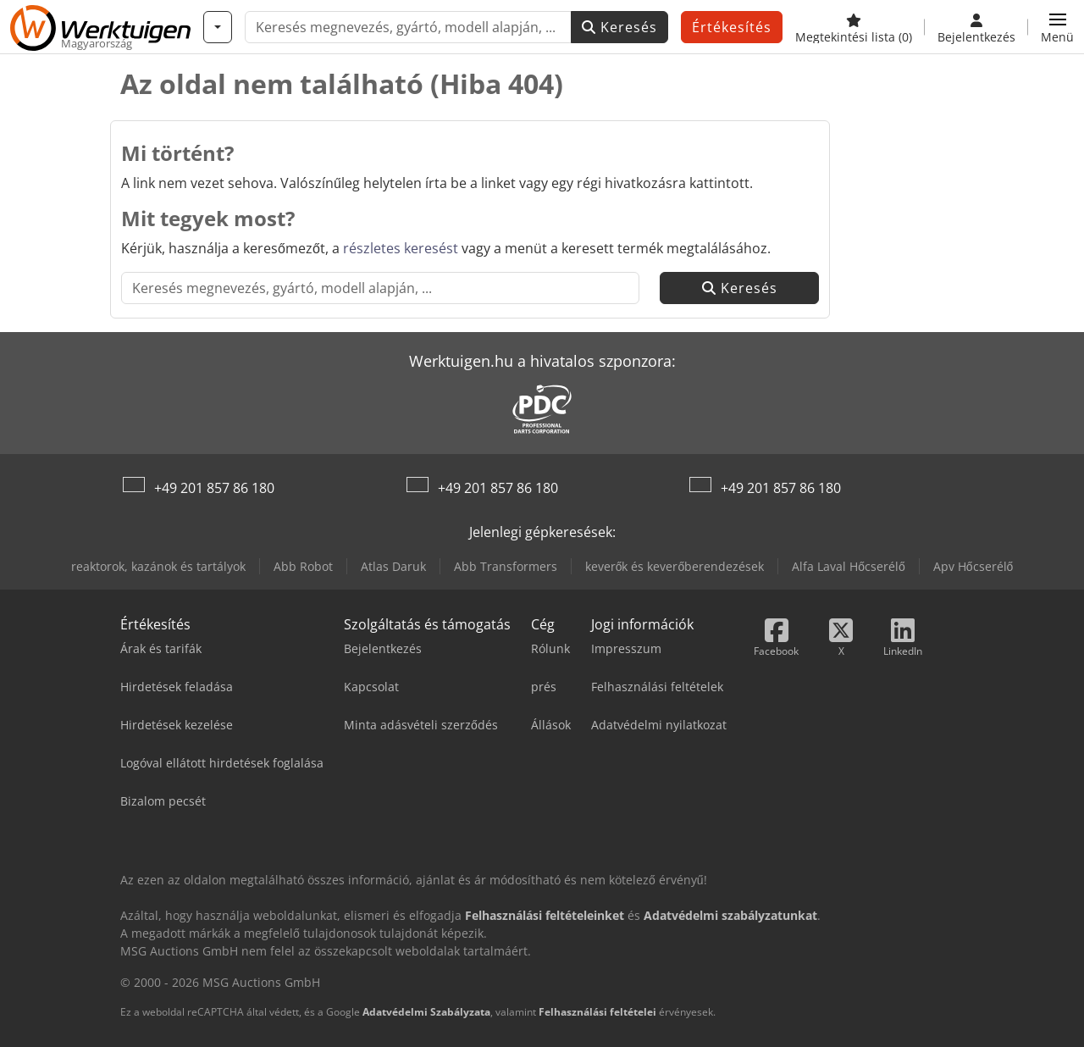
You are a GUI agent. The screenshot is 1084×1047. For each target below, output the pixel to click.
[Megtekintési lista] (853, 27)
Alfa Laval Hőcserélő (848, 566)
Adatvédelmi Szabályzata (426, 1012)
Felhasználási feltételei (597, 1012)
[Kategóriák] (217, 27)
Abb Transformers (505, 566)
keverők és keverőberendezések (675, 566)
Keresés (619, 27)
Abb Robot (303, 566)
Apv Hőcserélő (973, 566)
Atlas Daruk (393, 566)
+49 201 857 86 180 (214, 488)
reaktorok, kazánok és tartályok (158, 566)
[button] (1057, 27)
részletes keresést (400, 248)
